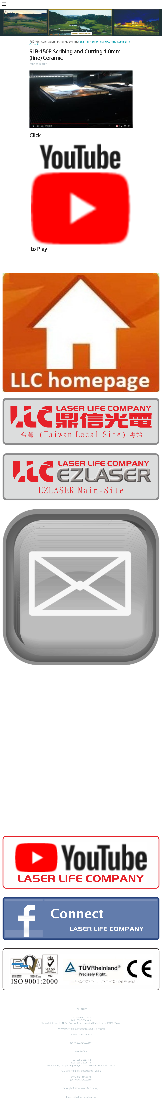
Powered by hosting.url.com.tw (81, 1097)
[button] (4, 4)
